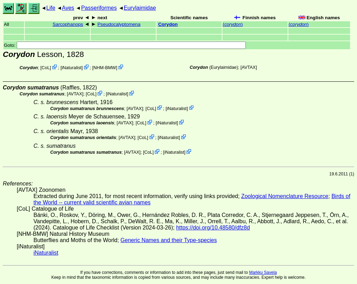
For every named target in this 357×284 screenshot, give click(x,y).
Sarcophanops (68, 24)
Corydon (168, 24)
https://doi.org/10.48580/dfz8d (213, 228)
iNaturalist (72, 67)
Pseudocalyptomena (119, 24)
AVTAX (249, 67)
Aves (68, 8)
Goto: (125, 45)
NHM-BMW (104, 67)
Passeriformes (99, 8)
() (233, 24)
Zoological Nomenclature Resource (284, 196)
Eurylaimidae (140, 8)
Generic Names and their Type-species (169, 240)
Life (50, 8)
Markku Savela (262, 272)
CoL (45, 67)
